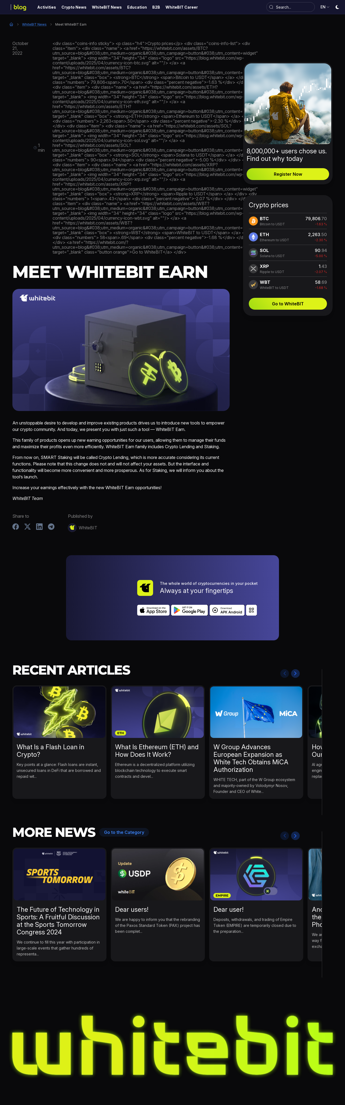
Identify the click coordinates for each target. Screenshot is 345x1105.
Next (295, 643)
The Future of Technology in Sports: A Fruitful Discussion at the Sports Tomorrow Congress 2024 (58, 891)
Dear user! (228, 879)
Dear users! (131, 879)
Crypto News (110, 1079)
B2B (228, 1079)
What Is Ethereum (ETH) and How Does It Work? (157, 720)
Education (178, 1079)
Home (11, 24)
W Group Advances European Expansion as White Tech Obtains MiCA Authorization (250, 728)
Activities (82, 1079)
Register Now (288, 174)
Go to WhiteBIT (288, 303)
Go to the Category (124, 802)
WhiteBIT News (34, 24)
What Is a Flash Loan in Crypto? (50, 720)
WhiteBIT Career (255, 1079)
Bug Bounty (206, 1079)
